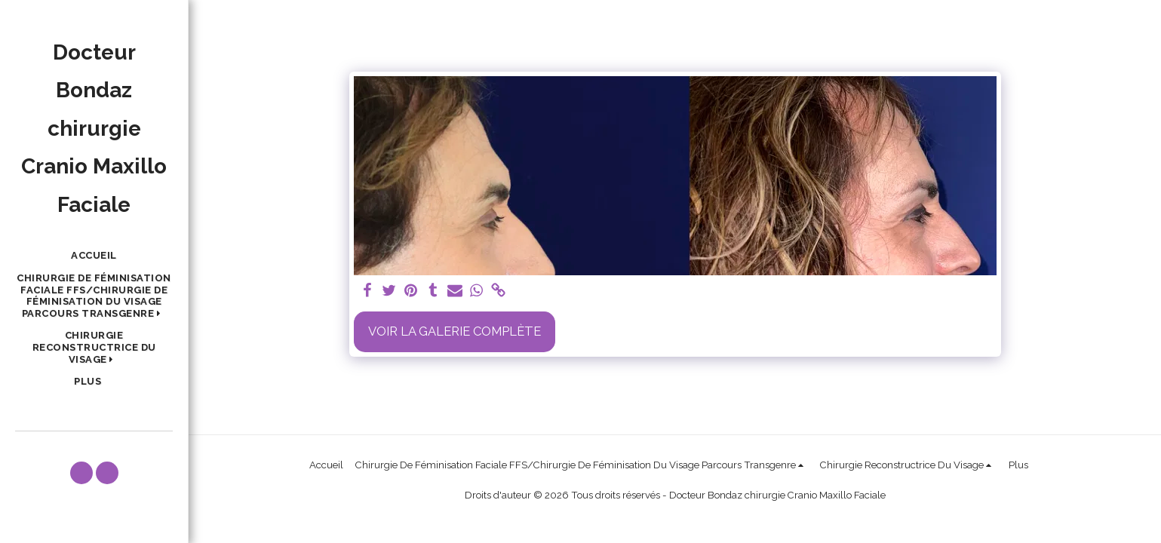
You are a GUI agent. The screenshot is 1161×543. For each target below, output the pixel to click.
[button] (94, 296)
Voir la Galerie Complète (454, 331)
